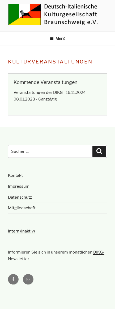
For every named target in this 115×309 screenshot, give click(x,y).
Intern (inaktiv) (21, 231)
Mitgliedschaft (22, 208)
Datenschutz (20, 197)
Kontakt (15, 175)
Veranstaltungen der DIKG (38, 92)
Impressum (18, 186)
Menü (57, 38)
